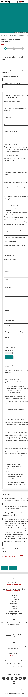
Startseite (4, 35)
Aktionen (8, 635)
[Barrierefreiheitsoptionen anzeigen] (17, 1)
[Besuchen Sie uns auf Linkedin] (24, 678)
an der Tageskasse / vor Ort (13, 205)
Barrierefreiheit (9, 690)
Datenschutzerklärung (13, 689)
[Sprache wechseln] (23, 1)
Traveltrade (14, 606)
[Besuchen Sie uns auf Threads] (7, 678)
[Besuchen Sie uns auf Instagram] (12, 678)
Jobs (14, 597)
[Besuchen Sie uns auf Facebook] (3, 678)
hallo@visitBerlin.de (14, 584)
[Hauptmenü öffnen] (26, 1)
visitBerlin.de (14, 595)
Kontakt (14, 608)
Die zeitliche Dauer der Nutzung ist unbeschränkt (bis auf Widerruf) (17, 483)
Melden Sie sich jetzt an (14, 591)
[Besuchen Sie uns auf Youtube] (20, 678)
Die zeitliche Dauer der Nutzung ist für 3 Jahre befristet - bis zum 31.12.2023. (17, 476)
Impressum (23, 689)
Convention (14, 604)
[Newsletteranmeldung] (14, 682)
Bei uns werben (14, 599)
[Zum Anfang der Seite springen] (14, 577)
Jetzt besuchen (14, 656)
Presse (14, 601)
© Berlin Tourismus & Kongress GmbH (14, 693)
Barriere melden (18, 690)
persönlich (11, 624)
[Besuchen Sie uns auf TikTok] (16, 678)
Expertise (14, 646)
